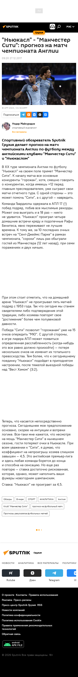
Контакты (21, 595)
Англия (61, 499)
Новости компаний (13, 610)
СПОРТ (31, 499)
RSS (39, 605)
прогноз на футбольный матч (47, 506)
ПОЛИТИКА (69, 563)
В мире (20, 499)
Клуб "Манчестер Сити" (16, 506)
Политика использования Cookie (21, 620)
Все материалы (19, 132)
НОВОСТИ (8, 563)
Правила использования (43, 595)
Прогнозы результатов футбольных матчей (26, 513)
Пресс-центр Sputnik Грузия (19, 605)
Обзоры (8, 499)
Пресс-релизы (22, 600)
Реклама (7, 600)
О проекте (8, 595)
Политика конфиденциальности (21, 615)
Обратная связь (11, 634)
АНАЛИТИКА (47, 499)
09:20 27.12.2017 (12, 58)
